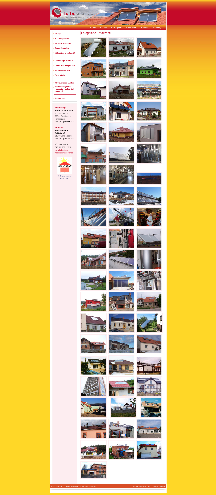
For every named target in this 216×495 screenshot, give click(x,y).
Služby (58, 34)
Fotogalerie (117, 28)
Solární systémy (62, 38)
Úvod (94, 28)
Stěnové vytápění (62, 70)
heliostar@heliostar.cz (64, 153)
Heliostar (56, 7)
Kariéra (144, 28)
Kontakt (135, 486)
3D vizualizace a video (64, 83)
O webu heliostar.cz (145, 486)
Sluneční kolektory (63, 43)
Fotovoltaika (60, 75)
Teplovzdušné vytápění (65, 65)
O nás (104, 28)
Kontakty (157, 28)
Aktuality (132, 28)
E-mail (155, 486)
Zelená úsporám (62, 48)
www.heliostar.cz (62, 150)
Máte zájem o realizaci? (65, 53)
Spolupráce (60, 98)
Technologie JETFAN (64, 61)
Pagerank (162, 486)
